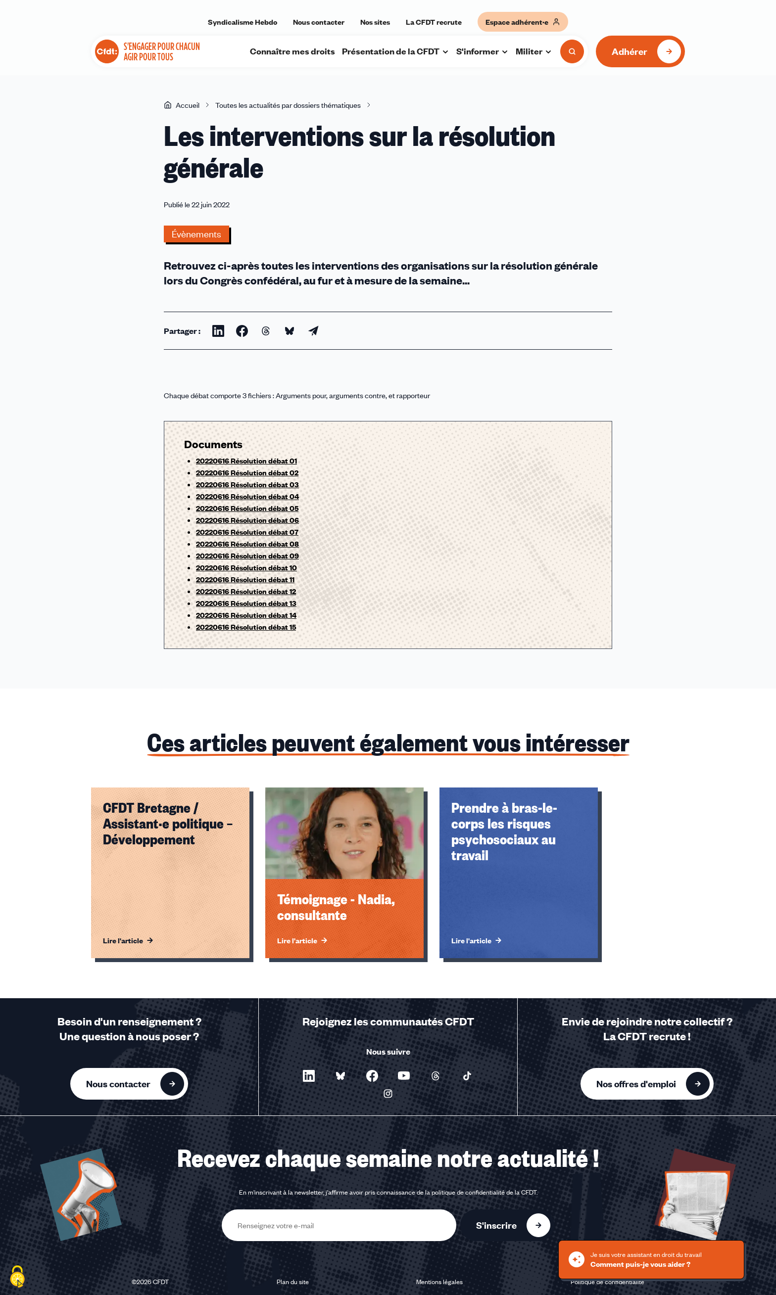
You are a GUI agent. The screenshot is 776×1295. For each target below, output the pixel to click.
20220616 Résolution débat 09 (247, 555)
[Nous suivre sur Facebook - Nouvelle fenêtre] (372, 1076)
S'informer (482, 51)
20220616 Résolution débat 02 (247, 472)
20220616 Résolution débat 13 (246, 603)
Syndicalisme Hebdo (242, 22)
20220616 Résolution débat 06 (247, 520)
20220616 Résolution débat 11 (245, 579)
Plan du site (293, 1281)
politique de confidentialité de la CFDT (484, 1192)
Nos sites (375, 22)
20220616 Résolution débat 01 (246, 460)
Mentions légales (439, 1281)
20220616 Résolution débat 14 (246, 615)
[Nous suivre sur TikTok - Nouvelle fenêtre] (467, 1076)
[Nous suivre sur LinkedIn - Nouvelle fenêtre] (309, 1076)
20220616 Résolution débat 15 (246, 627)
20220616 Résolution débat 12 (246, 591)
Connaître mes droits (292, 51)
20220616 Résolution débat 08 (247, 544)
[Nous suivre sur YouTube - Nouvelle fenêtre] (404, 1076)
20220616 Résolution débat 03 (247, 484)
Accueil (181, 105)
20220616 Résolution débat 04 (247, 496)
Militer (534, 51)
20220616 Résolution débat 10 (246, 567)
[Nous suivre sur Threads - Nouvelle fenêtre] (435, 1076)
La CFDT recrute (434, 22)
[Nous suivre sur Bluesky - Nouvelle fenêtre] (340, 1076)
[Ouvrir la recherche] (572, 51)
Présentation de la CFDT (395, 51)
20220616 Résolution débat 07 (247, 532)
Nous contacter (318, 22)
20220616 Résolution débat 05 (247, 508)
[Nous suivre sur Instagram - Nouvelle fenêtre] (388, 1094)
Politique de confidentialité (607, 1281)
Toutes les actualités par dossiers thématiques (288, 105)
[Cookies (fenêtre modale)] (17, 1277)
